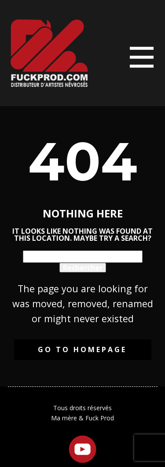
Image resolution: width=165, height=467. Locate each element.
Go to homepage (82, 349)
